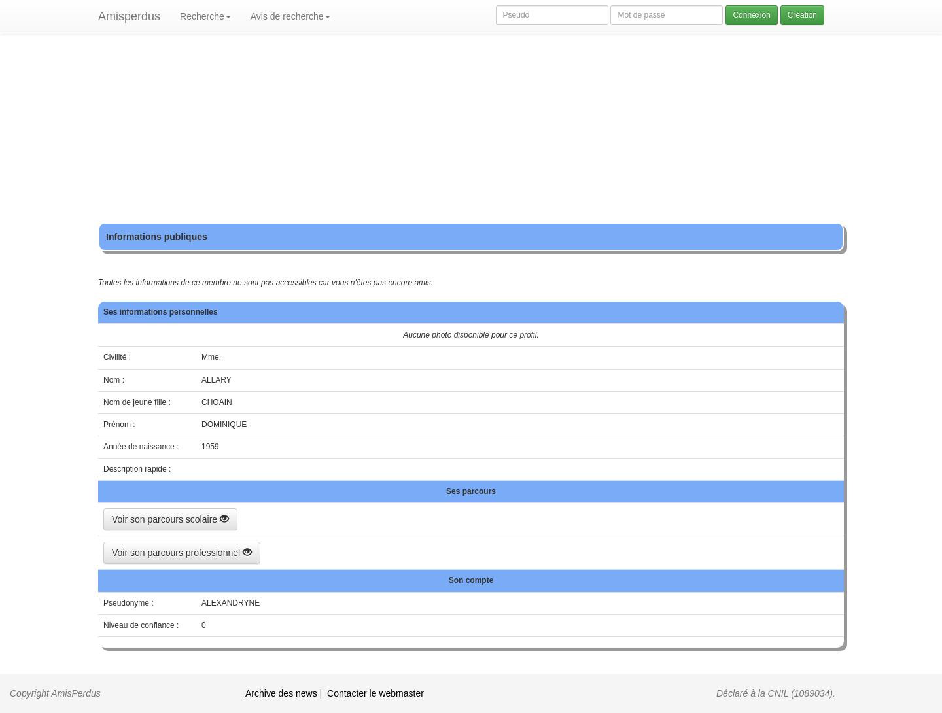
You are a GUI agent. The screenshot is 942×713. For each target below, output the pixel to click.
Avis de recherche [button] (290, 16)
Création (802, 15)
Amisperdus (129, 16)
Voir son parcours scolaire (170, 519)
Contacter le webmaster (375, 693)
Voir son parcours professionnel (182, 553)
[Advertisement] (471, 130)
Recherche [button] (205, 16)
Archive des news (281, 693)
